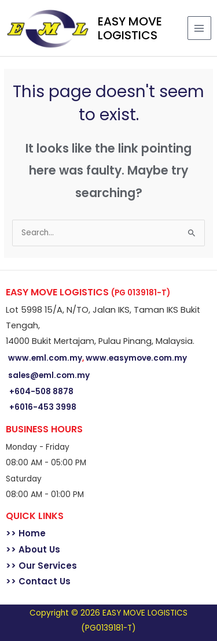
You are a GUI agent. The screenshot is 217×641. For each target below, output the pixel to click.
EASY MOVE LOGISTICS (130, 28)
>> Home (26, 533)
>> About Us (33, 549)
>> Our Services (41, 566)
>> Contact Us (38, 581)
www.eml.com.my (45, 358)
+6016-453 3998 (42, 407)
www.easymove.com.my (136, 358)
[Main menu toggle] (199, 28)
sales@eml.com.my (49, 375)
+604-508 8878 (41, 391)
